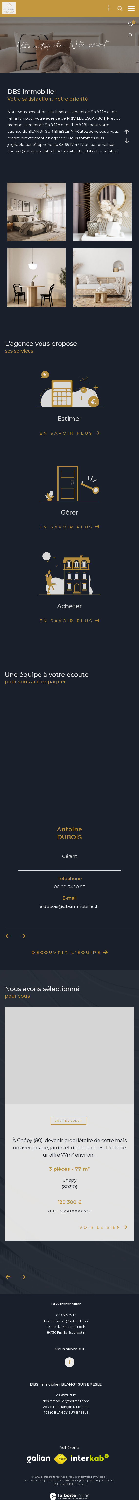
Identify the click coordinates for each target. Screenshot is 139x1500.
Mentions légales (75, 1480)
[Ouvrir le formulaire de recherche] (120, 8)
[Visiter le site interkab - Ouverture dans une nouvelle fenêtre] (90, 1457)
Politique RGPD (63, 1484)
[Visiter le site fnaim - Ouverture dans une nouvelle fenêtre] (60, 1459)
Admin (94, 1480)
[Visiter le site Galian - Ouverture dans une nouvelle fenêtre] (38, 1458)
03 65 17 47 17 (66, 1315)
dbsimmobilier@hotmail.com (66, 1321)
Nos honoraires (34, 1480)
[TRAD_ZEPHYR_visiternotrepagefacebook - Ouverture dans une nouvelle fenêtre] (69, 1362)
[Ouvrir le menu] (131, 8)
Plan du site (54, 1480)
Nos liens (107, 1480)
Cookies (81, 1484)
